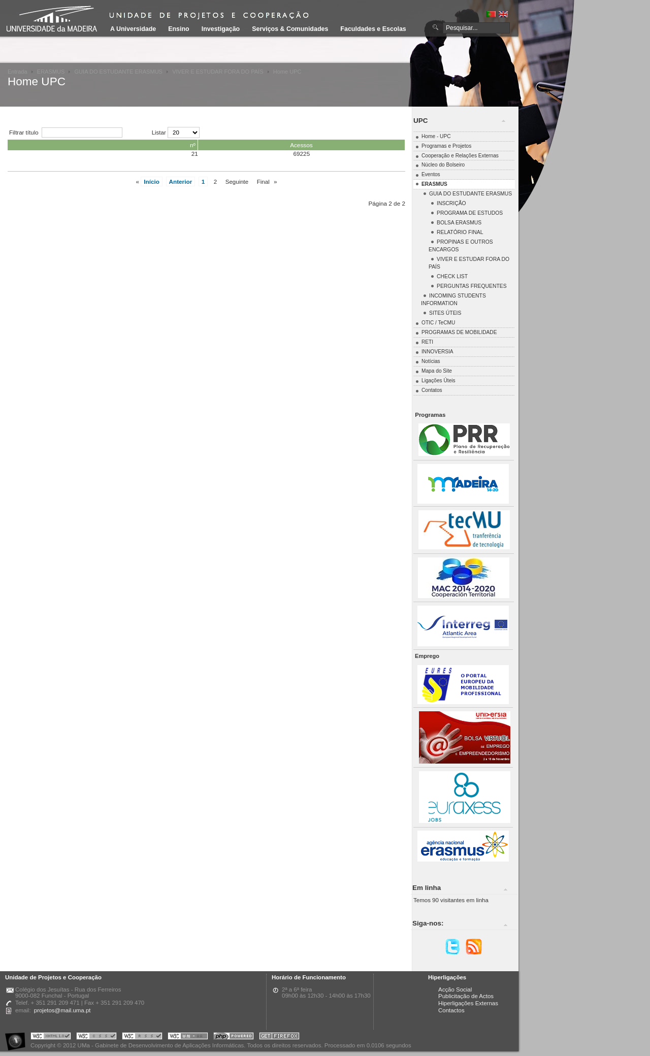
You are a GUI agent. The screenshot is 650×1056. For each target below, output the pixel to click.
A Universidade (133, 28)
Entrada (17, 72)
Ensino (178, 28)
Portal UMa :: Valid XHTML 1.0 (50, 1037)
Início (151, 181)
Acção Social (455, 989)
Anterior (180, 181)
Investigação (221, 28)
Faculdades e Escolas (373, 28)
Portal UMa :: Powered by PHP (233, 1037)
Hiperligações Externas (468, 1003)
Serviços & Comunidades (290, 28)
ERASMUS (51, 72)
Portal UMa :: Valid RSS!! (142, 1037)
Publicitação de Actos (466, 996)
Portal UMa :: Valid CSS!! (96, 1037)
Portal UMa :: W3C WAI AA (188, 1037)
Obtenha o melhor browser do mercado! (279, 1037)
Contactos (451, 1010)
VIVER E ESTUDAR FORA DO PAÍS (217, 72)
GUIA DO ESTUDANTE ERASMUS (118, 72)
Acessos (301, 145)
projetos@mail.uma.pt (62, 1010)
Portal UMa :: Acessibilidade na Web (17, 1037)
